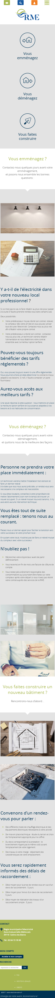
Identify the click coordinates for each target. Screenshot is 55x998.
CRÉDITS (19, 987)
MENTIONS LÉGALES (23, 981)
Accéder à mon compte (12, 956)
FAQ (18, 975)
